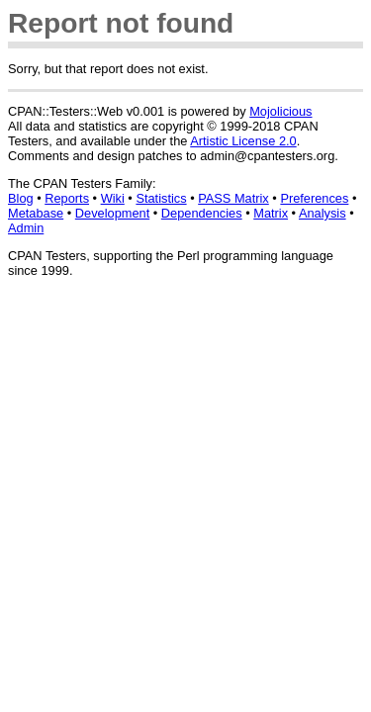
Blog (21, 198)
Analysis (322, 213)
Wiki (113, 198)
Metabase (35, 213)
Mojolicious (280, 111)
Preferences (314, 198)
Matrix (270, 213)
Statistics (161, 198)
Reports (67, 198)
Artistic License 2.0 (243, 141)
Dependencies (201, 213)
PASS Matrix (233, 198)
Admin (26, 228)
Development (112, 213)
